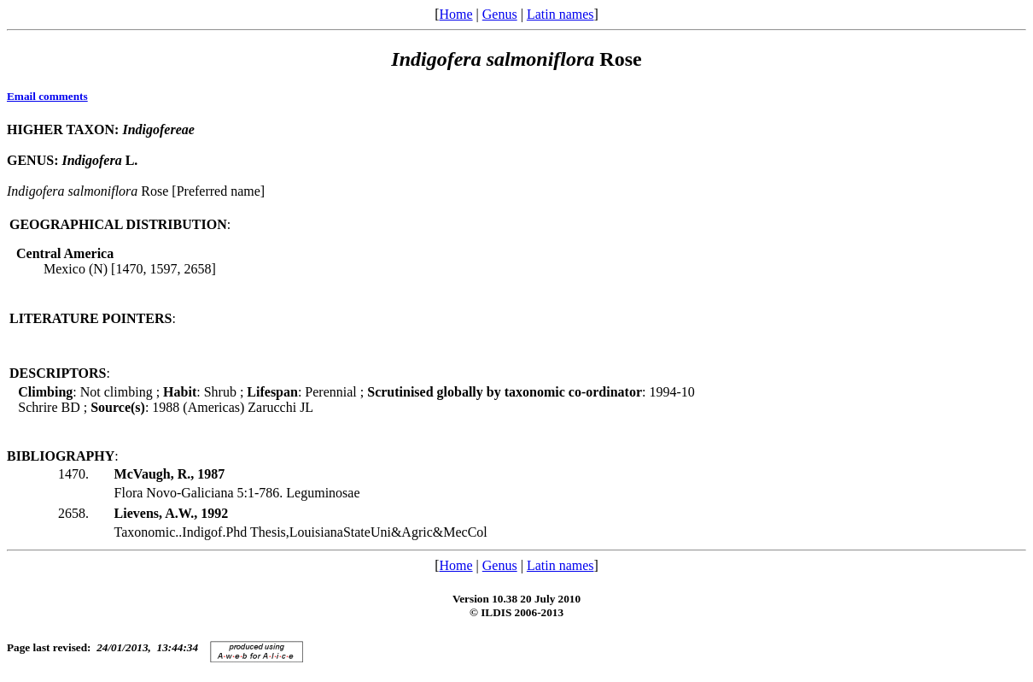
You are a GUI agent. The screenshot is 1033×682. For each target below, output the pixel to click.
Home (455, 14)
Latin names (560, 14)
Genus (499, 14)
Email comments (47, 96)
